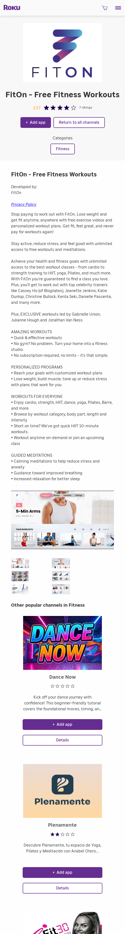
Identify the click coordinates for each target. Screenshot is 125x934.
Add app (36, 122)
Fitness (62, 149)
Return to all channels (79, 122)
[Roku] (10, 7)
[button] (118, 8)
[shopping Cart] (104, 9)
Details (62, 740)
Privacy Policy (23, 205)
